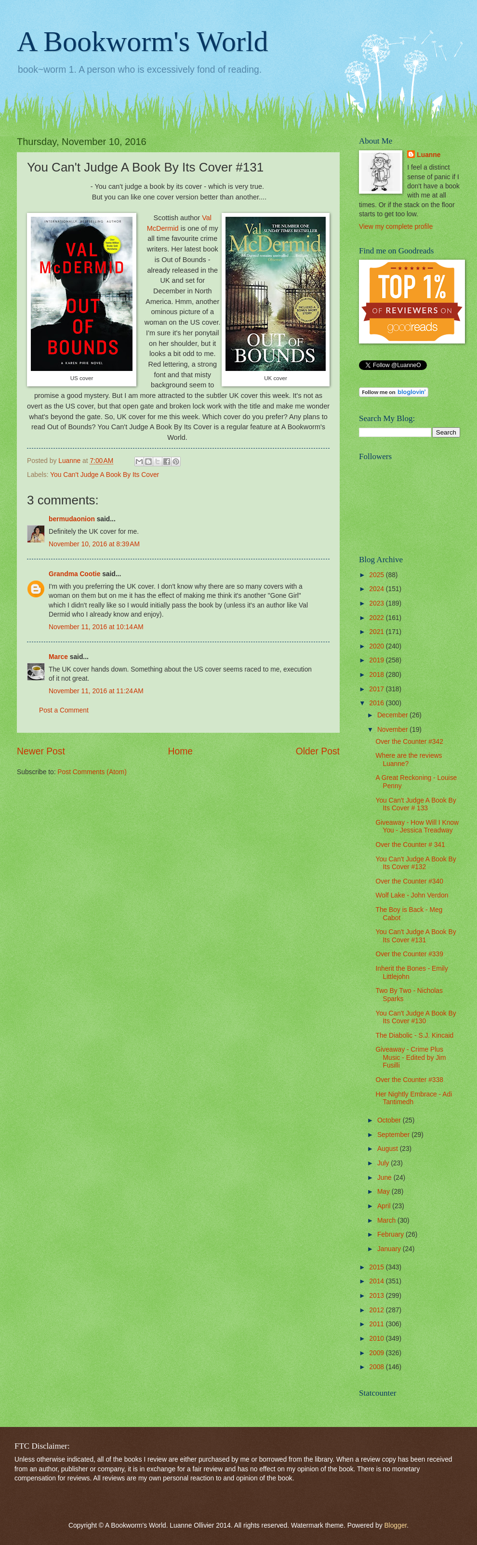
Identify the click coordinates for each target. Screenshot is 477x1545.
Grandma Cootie (74, 574)
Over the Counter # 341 (410, 844)
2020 (377, 646)
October (390, 1120)
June (385, 1177)
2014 (377, 1281)
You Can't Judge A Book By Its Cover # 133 (415, 804)
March (387, 1220)
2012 (377, 1310)
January (390, 1249)
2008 (377, 1367)
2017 (377, 689)
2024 (377, 589)
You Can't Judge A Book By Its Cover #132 (415, 863)
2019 (377, 660)
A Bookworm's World (142, 41)
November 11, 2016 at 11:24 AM (96, 691)
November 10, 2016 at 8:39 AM (94, 544)
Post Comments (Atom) (91, 772)
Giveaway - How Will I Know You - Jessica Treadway (417, 826)
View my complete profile (396, 226)
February (391, 1234)
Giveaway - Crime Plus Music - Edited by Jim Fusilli (410, 1057)
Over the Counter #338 (409, 1079)
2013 (377, 1295)
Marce (58, 656)
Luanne (428, 154)
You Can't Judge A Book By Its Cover (104, 474)
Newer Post (41, 751)
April (384, 1206)
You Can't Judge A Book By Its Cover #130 (415, 1017)
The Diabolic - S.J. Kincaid (414, 1035)
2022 (377, 617)
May (384, 1191)
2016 (377, 703)
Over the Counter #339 (409, 954)
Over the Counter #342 (409, 741)
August (388, 1148)
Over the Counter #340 (409, 881)
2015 (377, 1267)
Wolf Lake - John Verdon (411, 895)
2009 (377, 1353)
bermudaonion (72, 519)
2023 (377, 603)
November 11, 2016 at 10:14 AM (96, 627)
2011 (377, 1324)
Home (180, 751)
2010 (377, 1338)
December (393, 715)
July (384, 1163)
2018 (377, 674)
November (393, 729)
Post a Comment (64, 710)
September (394, 1134)
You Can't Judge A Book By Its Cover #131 (415, 936)
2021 (377, 631)
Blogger (395, 1525)
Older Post (318, 751)
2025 (377, 575)
